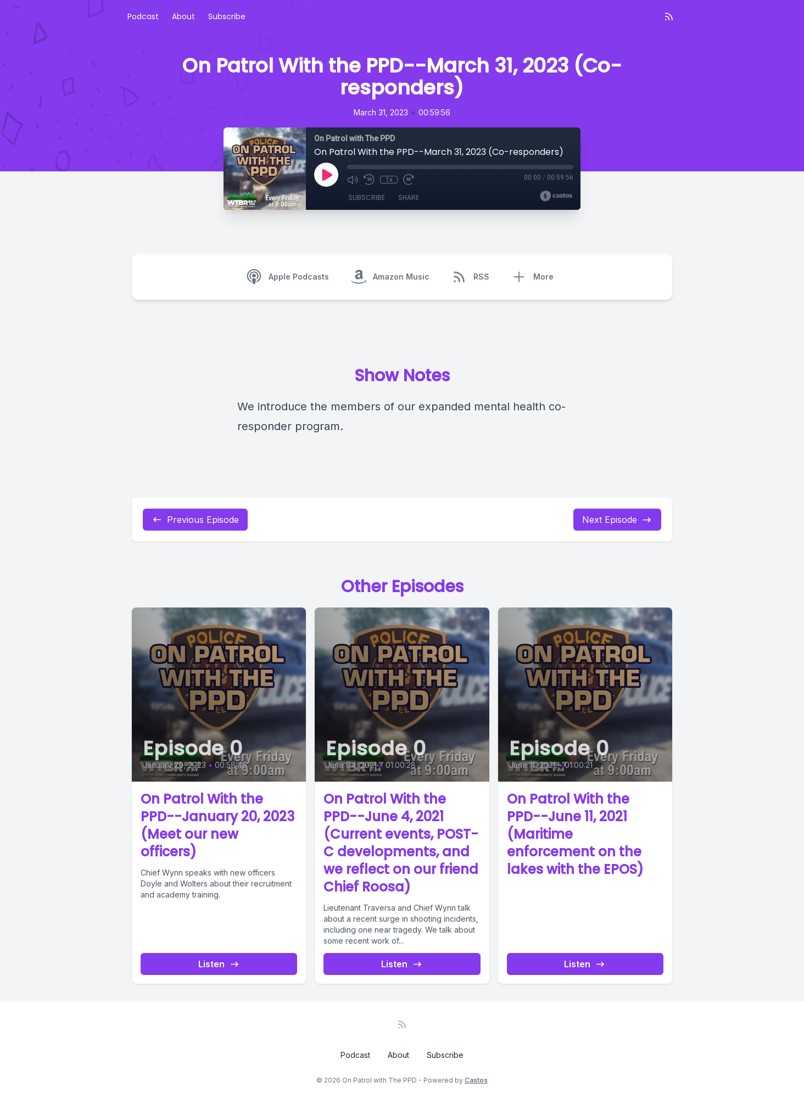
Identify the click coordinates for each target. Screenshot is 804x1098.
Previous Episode (195, 519)
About (183, 16)
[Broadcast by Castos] (556, 196)
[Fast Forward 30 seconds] (408, 179)
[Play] (326, 175)
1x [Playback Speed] (389, 179)
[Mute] (352, 180)
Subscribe (226, 16)
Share (408, 197)
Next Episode (617, 519)
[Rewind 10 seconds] (369, 179)
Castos (476, 1080)
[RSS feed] (669, 16)
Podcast (143, 16)
